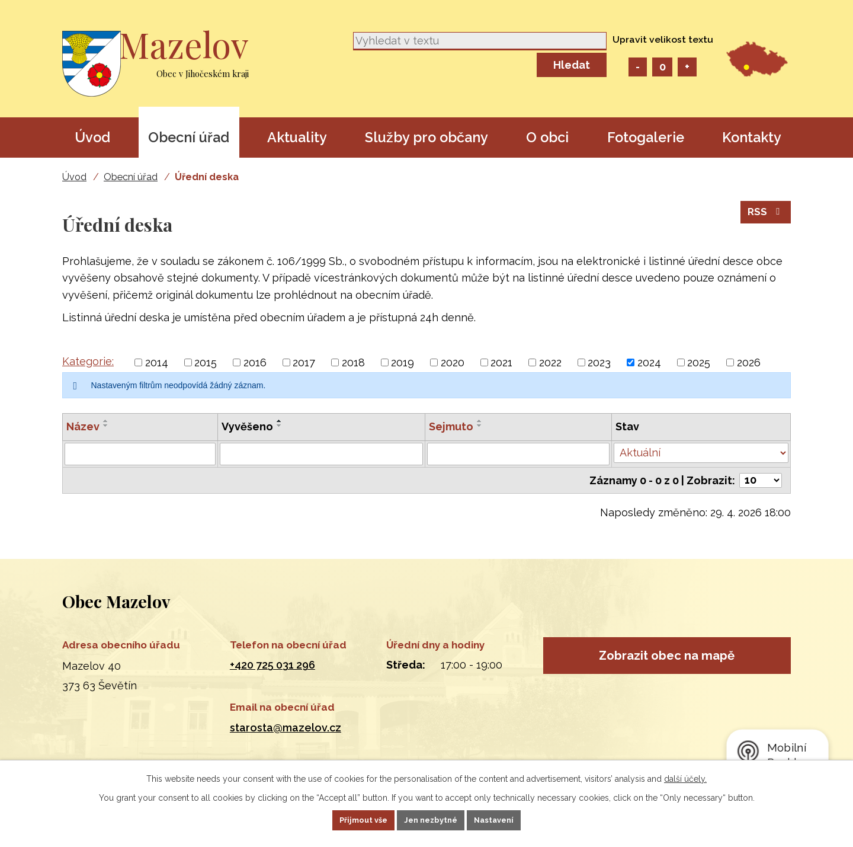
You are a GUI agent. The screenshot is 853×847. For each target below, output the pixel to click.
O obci (547, 137)
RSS (765, 220)
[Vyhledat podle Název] (140, 454)
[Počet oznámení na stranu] (760, 480)
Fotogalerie (645, 137)
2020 (452, 362)
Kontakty (751, 137)
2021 (501, 362)
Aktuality (297, 137)
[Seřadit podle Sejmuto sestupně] (479, 425)
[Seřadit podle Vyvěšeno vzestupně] (279, 420)
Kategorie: (88, 361)
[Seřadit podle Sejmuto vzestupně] (479, 420)
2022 (550, 362)
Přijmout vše (348, 819)
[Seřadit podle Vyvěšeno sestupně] (279, 425)
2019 (402, 362)
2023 (599, 362)
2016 (255, 362)
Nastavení (510, 819)
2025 (698, 362)
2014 (156, 362)
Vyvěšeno (247, 426)
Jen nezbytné (431, 819)
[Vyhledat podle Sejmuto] (518, 454)
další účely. (685, 776)
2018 (353, 362)
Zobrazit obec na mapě (666, 661)
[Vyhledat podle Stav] (701, 453)
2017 (304, 362)
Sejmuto (451, 426)
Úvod (92, 137)
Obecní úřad (188, 137)
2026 (749, 362)
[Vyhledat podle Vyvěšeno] (321, 454)
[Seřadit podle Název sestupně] (106, 425)
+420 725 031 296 (272, 665)
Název (83, 426)
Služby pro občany (426, 137)
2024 (649, 362)
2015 (205, 362)
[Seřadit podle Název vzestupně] (106, 420)
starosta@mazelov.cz (285, 727)
